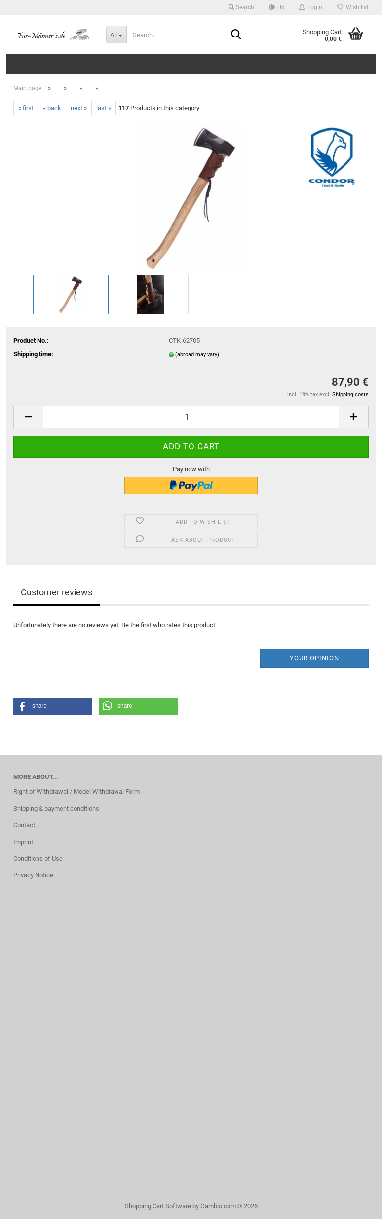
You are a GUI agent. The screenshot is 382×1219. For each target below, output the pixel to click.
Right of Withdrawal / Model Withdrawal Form (76, 791)
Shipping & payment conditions (56, 808)
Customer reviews (56, 592)
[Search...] (116, 34)
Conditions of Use (38, 858)
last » (103, 107)
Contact (24, 825)
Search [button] (241, 7)
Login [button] (310, 7)
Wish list (353, 7)
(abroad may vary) (197, 354)
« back (52, 107)
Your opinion (314, 658)
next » (79, 107)
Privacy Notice (33, 875)
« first (26, 107)
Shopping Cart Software (158, 1206)
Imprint (23, 842)
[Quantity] (191, 417)
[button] (277, 7)
